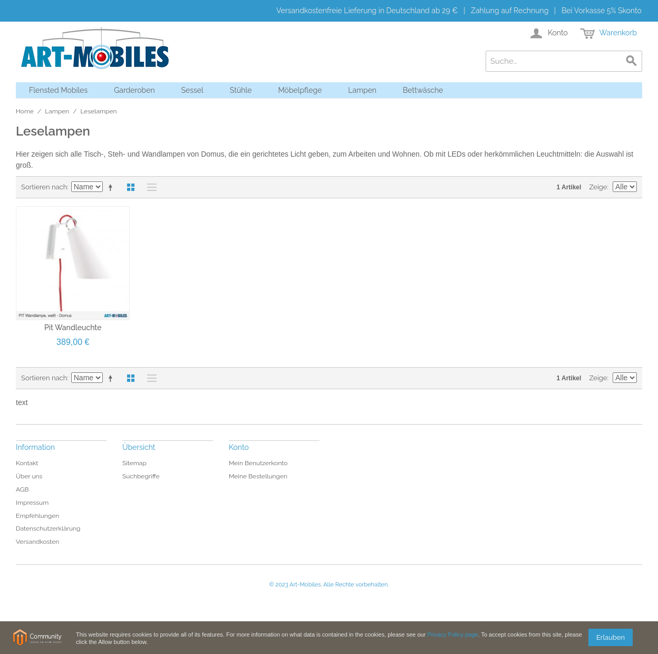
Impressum (32, 502)
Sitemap (134, 463)
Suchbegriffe (141, 476)
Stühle (241, 90)
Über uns (29, 476)
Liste (149, 187)
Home (25, 111)
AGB (22, 489)
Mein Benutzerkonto (258, 463)
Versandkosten (37, 541)
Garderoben (134, 90)
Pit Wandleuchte (72, 327)
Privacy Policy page (452, 634)
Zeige (598, 187)
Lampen (362, 90)
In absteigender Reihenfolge (112, 187)
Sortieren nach (44, 187)
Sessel (192, 90)
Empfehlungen (37, 516)
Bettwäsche (423, 90)
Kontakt (27, 463)
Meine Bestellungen (258, 476)
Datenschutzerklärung (48, 528)
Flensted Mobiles (58, 90)
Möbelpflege (300, 90)
